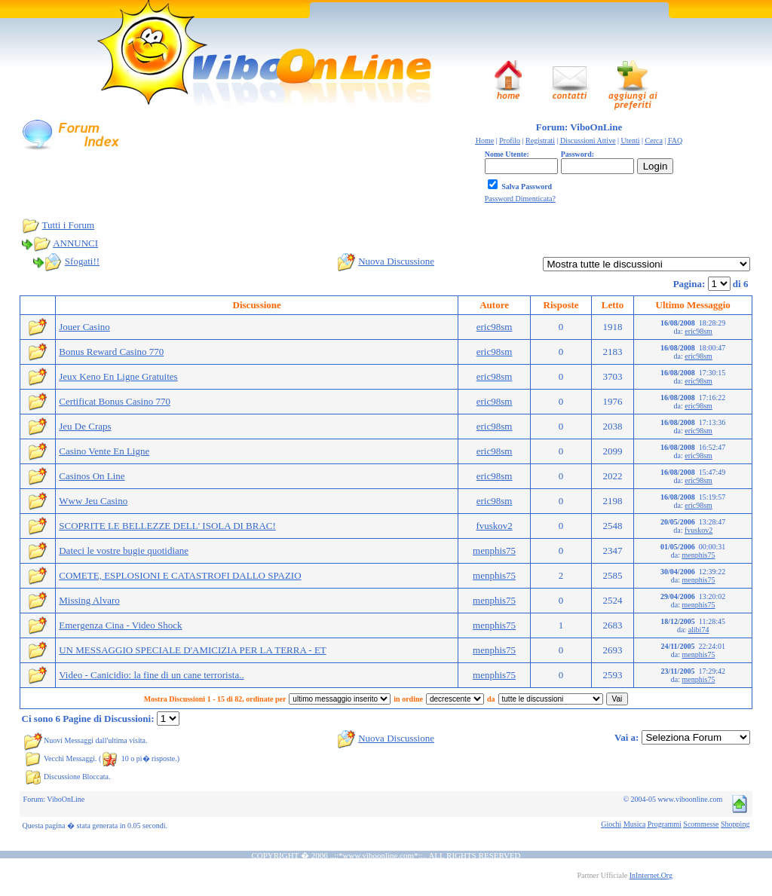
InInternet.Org (651, 875)
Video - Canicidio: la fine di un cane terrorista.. (151, 674)
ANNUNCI (75, 243)
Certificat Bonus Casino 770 (114, 401)
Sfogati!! (82, 261)
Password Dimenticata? (520, 198)
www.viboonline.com (379, 855)
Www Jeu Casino (93, 500)
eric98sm (494, 326)
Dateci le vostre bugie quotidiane (123, 550)
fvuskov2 (494, 525)
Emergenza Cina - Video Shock (120, 625)
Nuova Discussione (396, 261)
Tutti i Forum (68, 225)
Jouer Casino (84, 326)
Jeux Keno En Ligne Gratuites (118, 376)
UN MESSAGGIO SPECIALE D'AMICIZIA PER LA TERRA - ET (192, 650)
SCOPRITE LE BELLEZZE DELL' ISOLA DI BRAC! (167, 525)
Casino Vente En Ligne (104, 451)
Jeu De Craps (85, 426)
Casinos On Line (91, 476)
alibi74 (698, 629)
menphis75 (494, 550)
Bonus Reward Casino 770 (111, 351)
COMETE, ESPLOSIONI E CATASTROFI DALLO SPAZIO (180, 575)
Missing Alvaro (89, 600)
